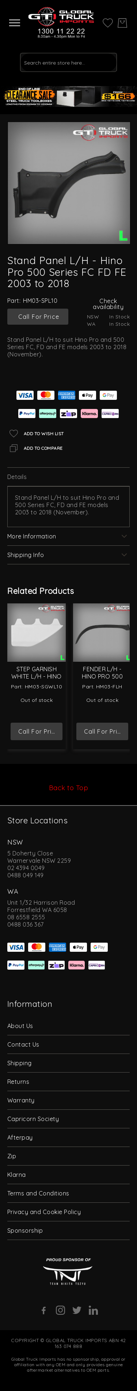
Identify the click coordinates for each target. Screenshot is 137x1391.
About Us (20, 1025)
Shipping (19, 1063)
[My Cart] (122, 23)
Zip (11, 1156)
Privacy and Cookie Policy (44, 1212)
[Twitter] (76, 1310)
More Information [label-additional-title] (31, 536)
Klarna (16, 1174)
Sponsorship (25, 1230)
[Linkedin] (93, 1310)
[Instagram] (60, 1310)
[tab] (68, 477)
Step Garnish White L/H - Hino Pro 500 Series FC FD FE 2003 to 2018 (36, 676)
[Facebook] (44, 1310)
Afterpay (20, 1137)
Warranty (21, 1100)
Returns (18, 1081)
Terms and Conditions (38, 1193)
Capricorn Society (33, 1119)
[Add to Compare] (35, 448)
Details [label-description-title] (17, 476)
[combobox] (68, 62)
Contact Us (23, 1044)
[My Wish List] (107, 22)
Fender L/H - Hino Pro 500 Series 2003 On (102, 676)
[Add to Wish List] (35, 433)
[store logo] (61, 23)
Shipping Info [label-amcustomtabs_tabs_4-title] (25, 555)
